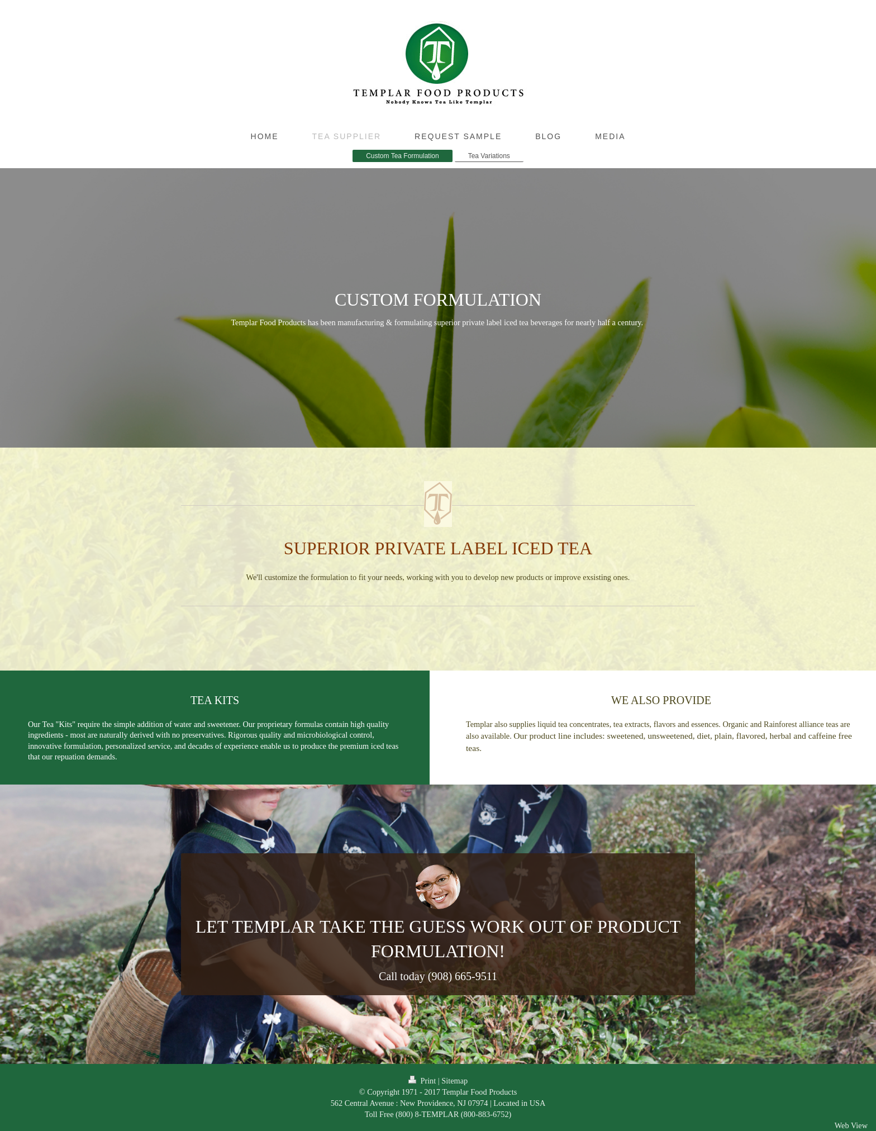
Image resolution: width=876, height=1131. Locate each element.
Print (423, 1080)
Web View (851, 1125)
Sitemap (454, 1080)
